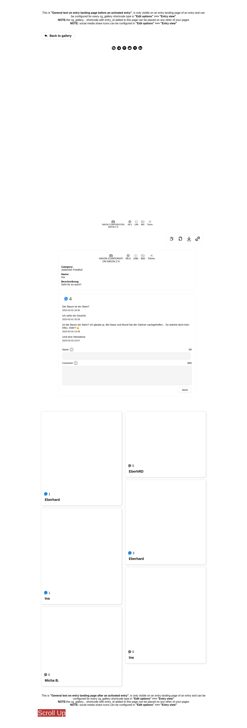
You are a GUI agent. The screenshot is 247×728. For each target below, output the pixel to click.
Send (185, 390)
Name (65, 349)
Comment (67, 363)
